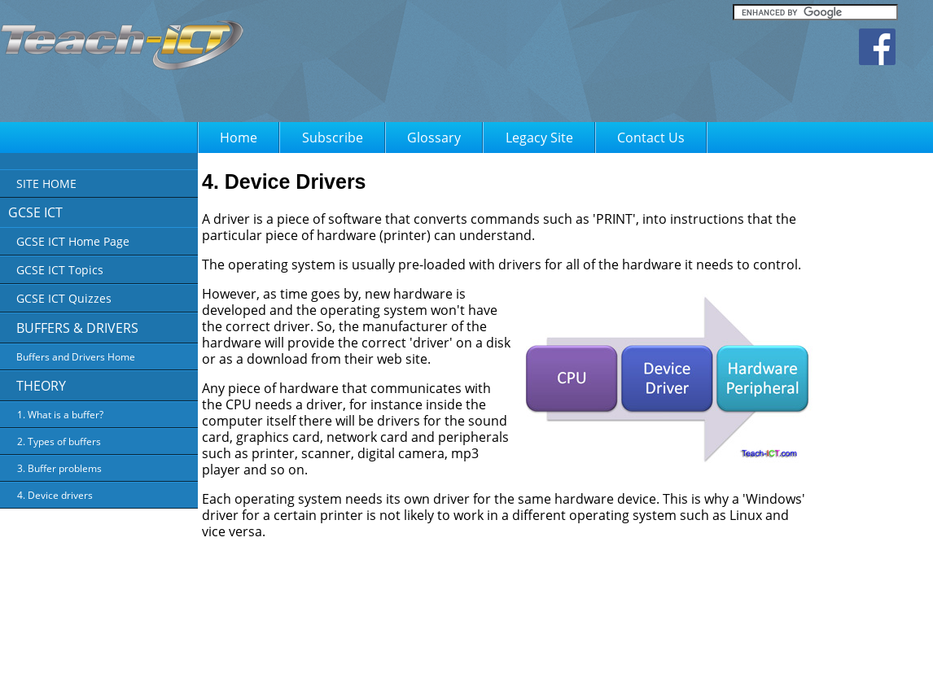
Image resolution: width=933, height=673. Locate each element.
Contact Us (651, 137)
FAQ (664, 649)
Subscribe (332, 137)
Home (238, 137)
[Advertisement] (581, 65)
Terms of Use (611, 649)
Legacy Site (539, 137)
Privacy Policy (541, 649)
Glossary (434, 137)
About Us (478, 649)
